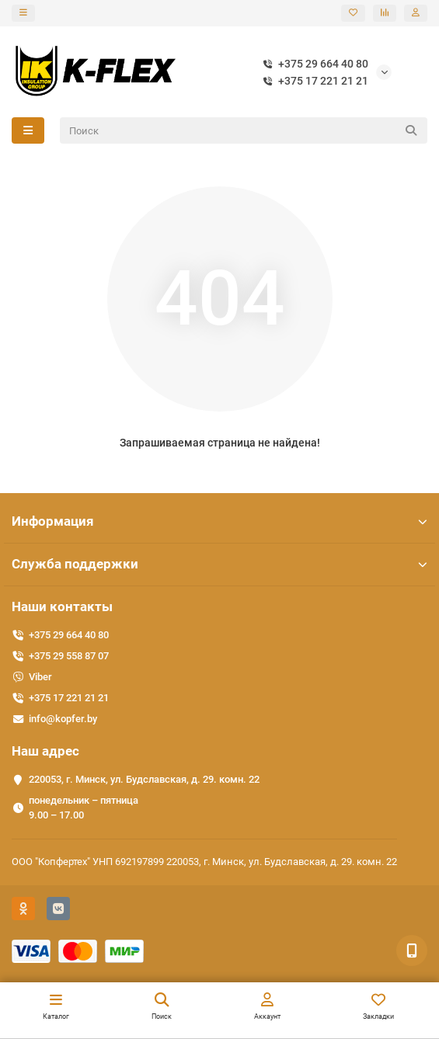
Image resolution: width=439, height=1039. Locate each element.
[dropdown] (23, 13)
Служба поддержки (219, 564)
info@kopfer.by (63, 719)
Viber (40, 677)
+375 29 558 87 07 (69, 656)
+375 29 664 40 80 (312, 63)
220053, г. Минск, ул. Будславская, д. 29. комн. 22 (144, 779)
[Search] (244, 130)
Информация (219, 521)
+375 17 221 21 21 (312, 81)
